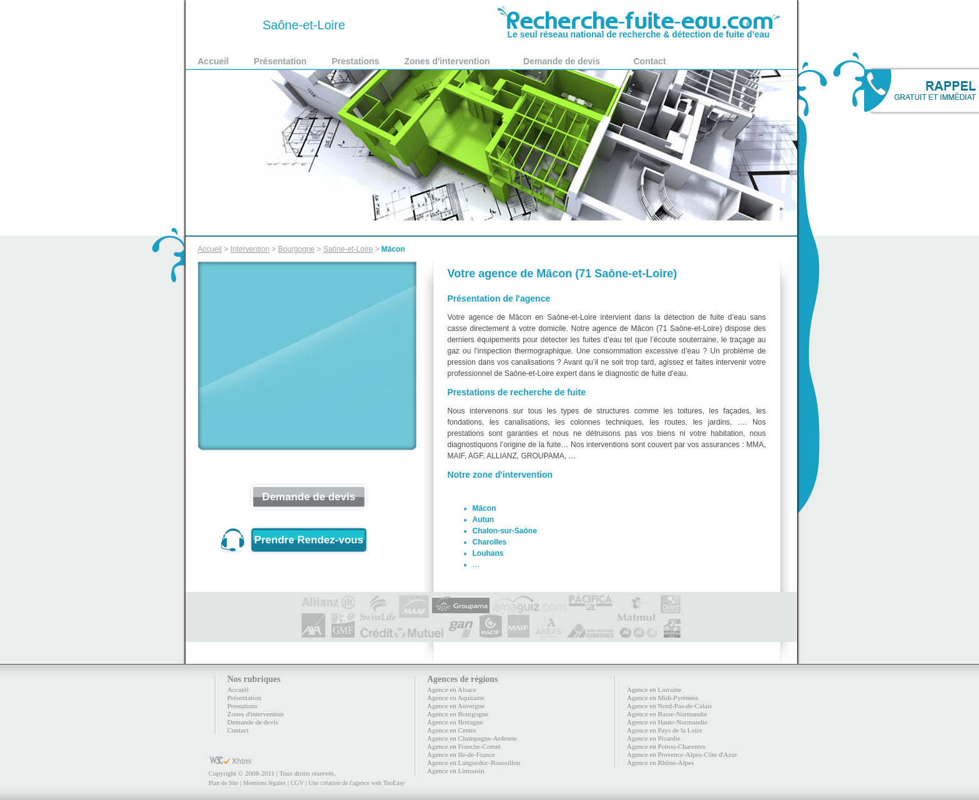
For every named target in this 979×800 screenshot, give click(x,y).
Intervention (250, 249)
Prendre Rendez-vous (308, 540)
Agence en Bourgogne (457, 714)
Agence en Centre (451, 730)
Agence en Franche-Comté (464, 746)
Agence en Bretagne (455, 722)
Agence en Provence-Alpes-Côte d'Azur (682, 754)
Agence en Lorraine (654, 689)
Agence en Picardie (654, 738)
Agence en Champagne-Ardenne (472, 738)
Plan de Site (224, 782)
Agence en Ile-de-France (461, 754)
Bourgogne (296, 249)
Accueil (213, 61)
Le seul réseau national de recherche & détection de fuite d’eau (639, 30)
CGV (296, 782)
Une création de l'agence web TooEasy (356, 782)
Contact (650, 61)
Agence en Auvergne (456, 705)
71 (228, 25)
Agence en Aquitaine (456, 697)
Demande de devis (561, 61)
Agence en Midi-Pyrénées (662, 697)
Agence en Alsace (451, 689)
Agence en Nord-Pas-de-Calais (669, 705)
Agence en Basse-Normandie (667, 714)
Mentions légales (264, 782)
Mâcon (393, 249)
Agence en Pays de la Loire (664, 730)
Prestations (355, 61)
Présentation (280, 61)
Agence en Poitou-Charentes (666, 746)
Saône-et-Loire (348, 249)
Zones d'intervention (447, 61)
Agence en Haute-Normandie (667, 722)
